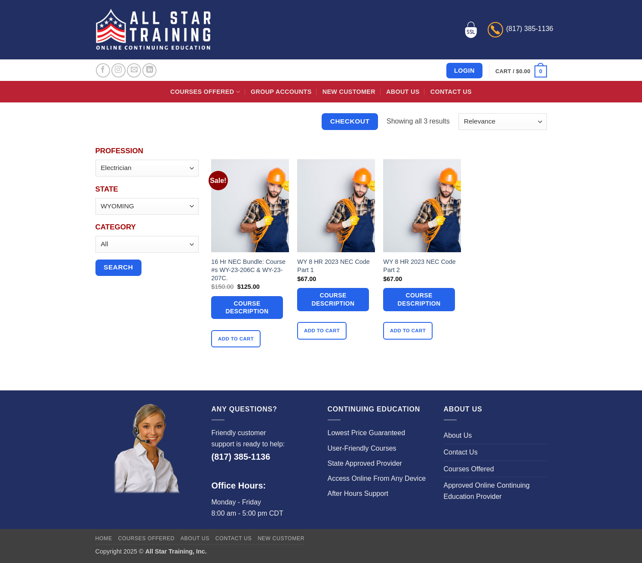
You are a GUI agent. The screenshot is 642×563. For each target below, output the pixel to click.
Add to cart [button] (236, 338)
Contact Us (451, 91)
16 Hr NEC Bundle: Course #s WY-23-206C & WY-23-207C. (248, 269)
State (106, 189)
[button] (521, 71)
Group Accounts (281, 91)
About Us (402, 91)
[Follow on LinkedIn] (149, 70)
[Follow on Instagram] (118, 70)
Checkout (350, 121)
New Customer (349, 91)
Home (103, 538)
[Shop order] (502, 121)
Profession (119, 151)
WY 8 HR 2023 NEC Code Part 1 (333, 265)
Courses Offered (205, 92)
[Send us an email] (134, 70)
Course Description (247, 307)
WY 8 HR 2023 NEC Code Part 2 (419, 265)
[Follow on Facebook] (103, 70)
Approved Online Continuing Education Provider (487, 491)
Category (115, 227)
